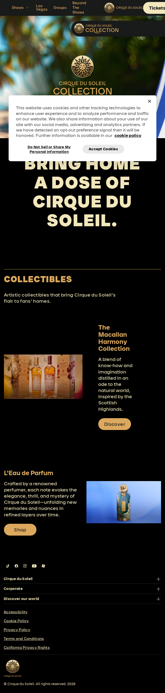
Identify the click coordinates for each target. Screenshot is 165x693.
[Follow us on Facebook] (16, 566)
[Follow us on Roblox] (43, 566)
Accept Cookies (103, 149)
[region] (82, 128)
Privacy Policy (17, 629)
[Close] (149, 101)
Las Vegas (42, 7)
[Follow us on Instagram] (25, 566)
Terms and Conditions (24, 638)
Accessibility (16, 612)
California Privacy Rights (27, 647)
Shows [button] (21, 7)
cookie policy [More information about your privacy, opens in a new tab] (128, 135)
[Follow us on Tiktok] (8, 566)
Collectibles (138, 28)
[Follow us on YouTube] (34, 566)
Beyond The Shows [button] (82, 7)
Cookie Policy (16, 620)
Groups (59, 7)
